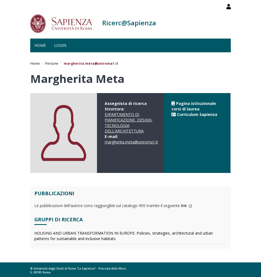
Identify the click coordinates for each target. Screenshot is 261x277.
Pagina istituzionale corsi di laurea (193, 106)
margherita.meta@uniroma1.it (131, 142)
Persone (51, 63)
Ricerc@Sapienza (129, 22)
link (186, 205)
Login (60, 45)
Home (40, 45)
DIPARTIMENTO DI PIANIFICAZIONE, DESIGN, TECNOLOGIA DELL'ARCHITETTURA (128, 123)
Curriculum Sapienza (197, 114)
